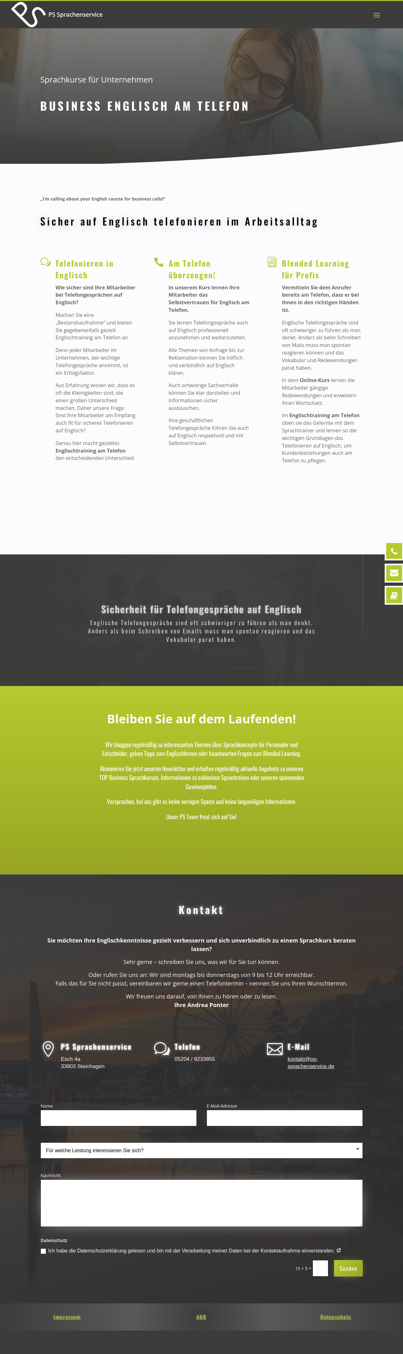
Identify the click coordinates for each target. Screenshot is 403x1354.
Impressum (67, 1316)
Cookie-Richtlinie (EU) (322, 1343)
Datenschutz (335, 1316)
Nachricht (50, 1175)
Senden (348, 1268)
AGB (201, 1316)
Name (46, 1106)
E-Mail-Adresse (222, 1106)
